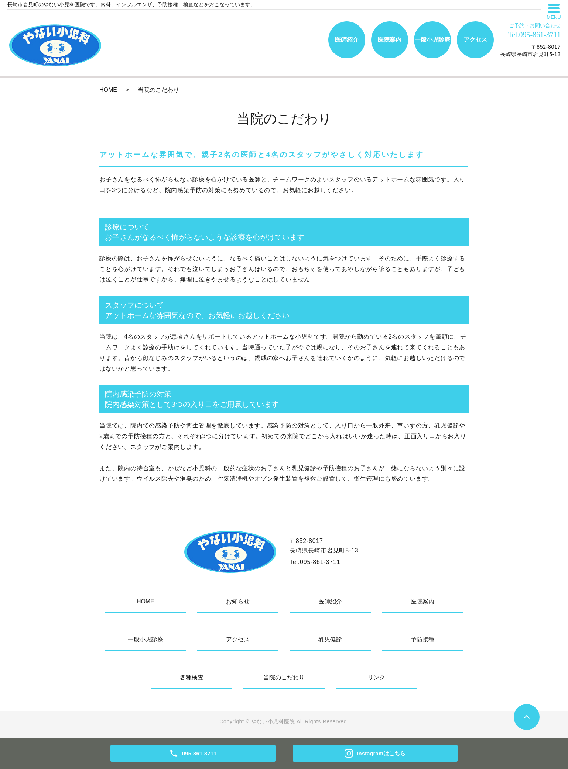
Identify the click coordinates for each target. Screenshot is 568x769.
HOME (108, 90)
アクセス (475, 40)
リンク (376, 677)
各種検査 (191, 677)
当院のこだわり (284, 677)
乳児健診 (330, 639)
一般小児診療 (432, 40)
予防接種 (422, 639)
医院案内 (389, 40)
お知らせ (238, 601)
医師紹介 (347, 40)
